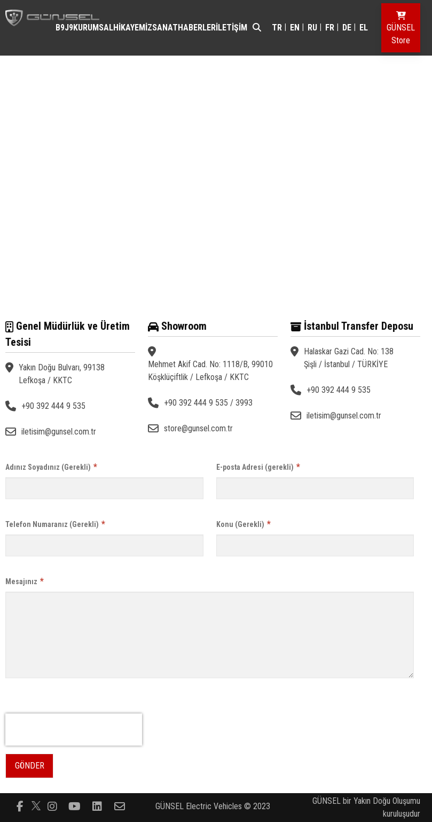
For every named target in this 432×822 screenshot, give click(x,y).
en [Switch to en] (295, 27)
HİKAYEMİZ (132, 27)
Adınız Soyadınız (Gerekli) (51, 467)
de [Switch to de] (346, 27)
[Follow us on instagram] (52, 805)
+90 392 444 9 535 (53, 406)
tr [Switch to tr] (277, 27)
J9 (69, 27)
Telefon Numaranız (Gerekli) (55, 524)
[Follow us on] (36, 805)
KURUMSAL (93, 27)
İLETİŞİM (231, 27)
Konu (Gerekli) (243, 524)
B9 (60, 27)
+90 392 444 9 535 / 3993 (208, 403)
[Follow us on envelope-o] (119, 805)
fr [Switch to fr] (329, 27)
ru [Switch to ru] (312, 27)
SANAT (165, 27)
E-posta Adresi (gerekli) (258, 467)
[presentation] (73, 730)
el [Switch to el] (363, 27)
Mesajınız (24, 581)
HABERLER (197, 27)
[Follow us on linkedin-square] (97, 805)
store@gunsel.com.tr (198, 428)
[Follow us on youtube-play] (74, 805)
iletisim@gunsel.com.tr (58, 431)
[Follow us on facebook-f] (20, 805)
